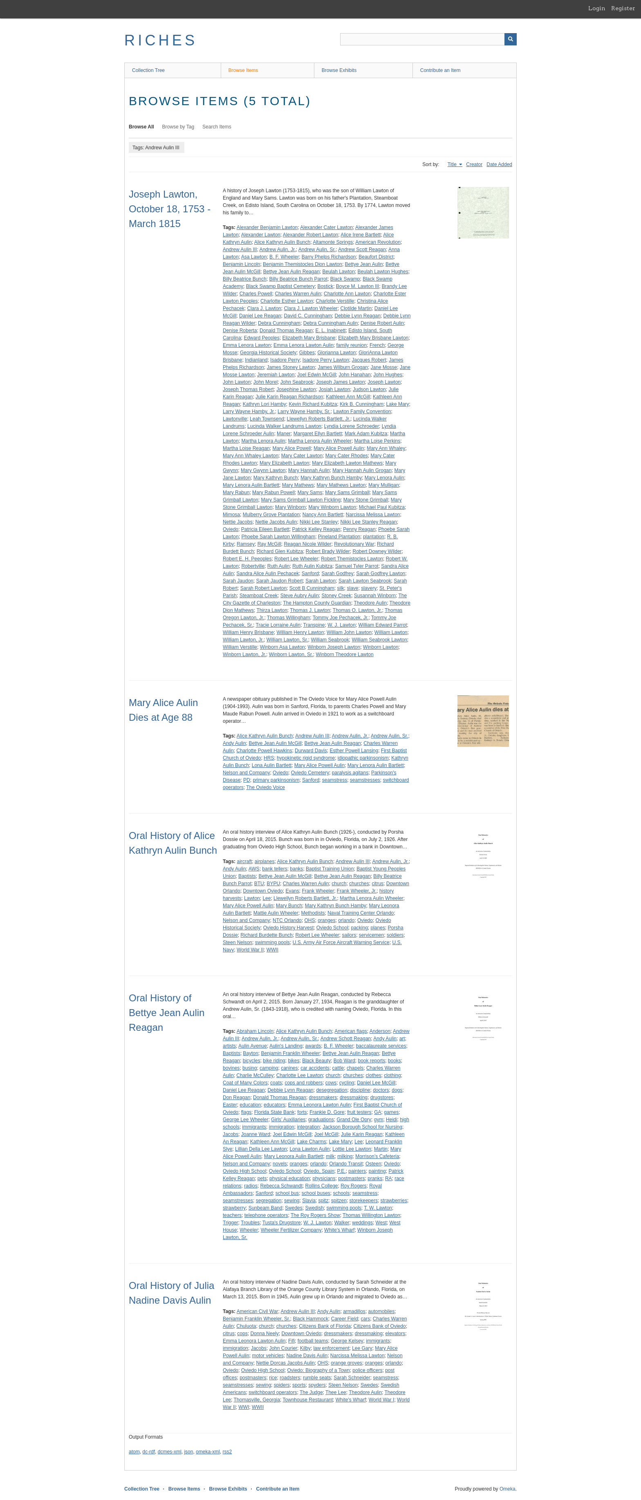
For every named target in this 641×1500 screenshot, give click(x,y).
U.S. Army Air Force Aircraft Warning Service (341, 942)
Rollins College (321, 1186)
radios (251, 1186)
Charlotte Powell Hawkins (264, 750)
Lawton (252, 898)
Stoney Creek (336, 595)
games (391, 1112)
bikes (293, 1061)
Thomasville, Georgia (256, 1400)
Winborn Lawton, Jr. (244, 654)
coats (276, 1083)
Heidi (391, 1119)
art (402, 1038)
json (188, 1452)
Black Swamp (345, 279)
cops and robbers (304, 1083)
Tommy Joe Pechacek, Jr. (341, 618)
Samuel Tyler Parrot (357, 566)
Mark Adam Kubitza (366, 433)
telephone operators (266, 1215)
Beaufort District (376, 257)
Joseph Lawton (384, 382)
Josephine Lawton (296, 389)
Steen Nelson (237, 942)
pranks (375, 1178)
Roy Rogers (353, 1186)
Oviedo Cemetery (310, 773)
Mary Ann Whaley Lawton (250, 456)
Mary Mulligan (383, 485)
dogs (397, 1090)
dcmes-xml (170, 1452)
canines (289, 1068)
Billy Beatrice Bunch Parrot (298, 279)
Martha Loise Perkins (377, 441)
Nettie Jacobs (238, 522)
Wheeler (249, 1230)
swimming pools (272, 942)
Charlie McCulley (254, 1075)
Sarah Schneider (352, 1378)
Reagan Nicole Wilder (307, 544)
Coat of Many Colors (245, 1083)
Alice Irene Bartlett (361, 235)
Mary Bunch (289, 906)
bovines (231, 1068)
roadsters (290, 1378)
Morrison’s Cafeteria (377, 1156)
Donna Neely (264, 1333)
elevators (395, 1333)
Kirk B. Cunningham (361, 404)
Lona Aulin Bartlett (271, 765)
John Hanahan (354, 375)
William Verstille (240, 647)
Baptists (247, 876)
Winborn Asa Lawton (282, 647)
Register (623, 8)
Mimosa (231, 514)
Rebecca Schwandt (281, 1186)
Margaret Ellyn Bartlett (318, 433)
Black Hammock (310, 1319)
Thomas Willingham (288, 618)
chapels (355, 1068)
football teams (313, 1341)
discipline (360, 1090)
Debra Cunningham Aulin (330, 323)
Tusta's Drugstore (281, 1223)
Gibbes (307, 352)
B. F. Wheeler (284, 257)
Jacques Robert (369, 360)
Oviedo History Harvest (288, 928)
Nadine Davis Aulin (306, 1355)
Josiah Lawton (334, 389)
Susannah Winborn (375, 595)
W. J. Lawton (341, 625)
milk (330, 1156)
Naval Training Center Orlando (360, 913)
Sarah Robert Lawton (263, 588)
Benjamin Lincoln (241, 264)
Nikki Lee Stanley (319, 522)
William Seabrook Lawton (379, 640)
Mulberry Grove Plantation (271, 514)
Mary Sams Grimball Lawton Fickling (301, 500)
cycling (346, 1083)
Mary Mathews (298, 485)
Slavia (309, 1200)
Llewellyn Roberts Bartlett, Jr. (318, 419)
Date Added (499, 164)
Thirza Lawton (271, 610)
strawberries (394, 1200)
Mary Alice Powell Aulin (339, 448)
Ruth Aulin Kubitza (312, 566)
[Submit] (510, 39)
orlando (346, 920)
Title (453, 164)
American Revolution (378, 242)
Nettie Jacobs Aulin (276, 522)
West (381, 1223)
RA (388, 1178)
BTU (259, 883)
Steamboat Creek (259, 595)
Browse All (141, 127)
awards (313, 1046)
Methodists (313, 913)
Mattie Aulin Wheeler (275, 913)
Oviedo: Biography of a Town (318, 1370)
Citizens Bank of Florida (325, 1326)
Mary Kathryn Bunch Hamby (331, 478)
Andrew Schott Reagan (345, 1038)
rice (273, 1378)
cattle (338, 1068)
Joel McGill (326, 1134)
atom (134, 1452)
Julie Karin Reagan (361, 1134)
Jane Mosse (384, 367)
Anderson (380, 1031)
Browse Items (243, 70)
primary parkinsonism (276, 780)
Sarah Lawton (320, 581)
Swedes (294, 1208)
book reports (371, 1061)
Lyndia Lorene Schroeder (351, 426)
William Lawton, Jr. (243, 640)
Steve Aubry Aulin (299, 595)
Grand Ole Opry (353, 1119)
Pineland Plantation (339, 537)
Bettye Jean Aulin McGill (275, 743)
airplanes (265, 861)
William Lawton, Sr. (287, 640)
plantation (373, 537)
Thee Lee (335, 1392)
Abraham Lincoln (255, 1031)
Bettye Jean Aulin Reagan (291, 271)
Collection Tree (148, 70)
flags (246, 1112)
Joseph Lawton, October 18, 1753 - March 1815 (170, 209)
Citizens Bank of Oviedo (380, 1326)
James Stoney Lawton (291, 367)
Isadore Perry (285, 360)
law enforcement (331, 1348)
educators (274, 1105)
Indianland (256, 360)
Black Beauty (316, 1061)
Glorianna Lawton (336, 352)
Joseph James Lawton (340, 382)
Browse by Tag (178, 127)
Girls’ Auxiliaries (288, 1119)
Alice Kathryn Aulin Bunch (282, 242)
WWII (272, 950)
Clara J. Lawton (264, 308)
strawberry (234, 1208)
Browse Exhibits (339, 70)
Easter (230, 1105)
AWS (254, 869)
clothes (373, 1075)
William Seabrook (330, 640)
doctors (381, 1090)
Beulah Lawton (339, 271)
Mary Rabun (236, 492)
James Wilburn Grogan (343, 367)
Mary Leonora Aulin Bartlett (293, 1156)
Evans (292, 891)
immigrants (254, 1127)
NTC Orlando (287, 920)
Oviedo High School (244, 1171)
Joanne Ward (255, 1134)
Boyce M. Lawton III (357, 286)
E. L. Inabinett (331, 330)
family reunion (351, 345)
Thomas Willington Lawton (371, 1215)
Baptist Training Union (330, 869)
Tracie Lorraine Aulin (278, 625)
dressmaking (354, 1097)
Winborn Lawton (381, 647)
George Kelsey (347, 1341)
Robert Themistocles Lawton (352, 559)
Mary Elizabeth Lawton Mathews (347, 463)
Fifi (291, 1341)
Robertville (252, 566)
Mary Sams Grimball (347, 492)
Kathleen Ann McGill (348, 397)
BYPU (273, 883)
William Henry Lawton (300, 632)
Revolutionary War (354, 544)
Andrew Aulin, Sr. (317, 249)
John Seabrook (297, 382)
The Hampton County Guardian (317, 603)
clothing (392, 1075)
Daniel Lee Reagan (260, 316)
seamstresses (365, 780)
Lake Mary (397, 404)
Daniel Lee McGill (376, 1083)
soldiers (395, 935)
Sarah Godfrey (338, 573)
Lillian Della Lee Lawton (261, 1149)
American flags (350, 1031)
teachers (232, 1215)
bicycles (251, 1061)
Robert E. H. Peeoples (247, 559)
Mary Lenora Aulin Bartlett (251, 485)
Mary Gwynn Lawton (263, 470)
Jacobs (230, 1134)
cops (242, 1333)
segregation (269, 1200)
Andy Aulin (234, 743)
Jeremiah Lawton (275, 375)
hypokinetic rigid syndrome (306, 758)
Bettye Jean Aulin (364, 264)
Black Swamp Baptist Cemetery (280, 286)
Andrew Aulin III (240, 249)
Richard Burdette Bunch (266, 935)
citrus (377, 883)
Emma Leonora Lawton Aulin (319, 1105)
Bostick (325, 286)
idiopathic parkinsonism (363, 758)
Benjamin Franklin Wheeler (290, 1053)
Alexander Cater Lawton (326, 227)
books (394, 1061)
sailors (349, 935)
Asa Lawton (254, 257)
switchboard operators (273, 1392)
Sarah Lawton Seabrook (364, 581)
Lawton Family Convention (362, 411)
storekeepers (364, 1200)
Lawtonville (235, 419)
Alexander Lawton (260, 235)
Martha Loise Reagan (246, 448)
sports (299, 1385)
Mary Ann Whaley (386, 448)
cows (330, 1083)
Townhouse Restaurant (307, 1400)
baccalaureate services (381, 1046)
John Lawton (237, 382)
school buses (316, 1193)
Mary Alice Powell (291, 448)
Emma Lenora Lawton (247, 345)
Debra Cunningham (279, 323)
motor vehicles (267, 1355)
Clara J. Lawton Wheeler (310, 308)
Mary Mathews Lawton (340, 485)
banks (296, 869)
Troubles (250, 1223)
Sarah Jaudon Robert (279, 581)
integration (308, 1127)
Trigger (230, 1223)
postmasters (351, 1178)
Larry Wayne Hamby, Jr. (249, 411)
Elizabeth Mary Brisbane (308, 338)
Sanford (310, 573)
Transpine (314, 625)
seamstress (334, 780)
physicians (324, 1178)
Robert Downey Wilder (377, 551)
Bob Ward (344, 1061)
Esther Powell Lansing (353, 750)
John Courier (283, 1348)
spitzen (339, 1200)
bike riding (274, 1061)
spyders (316, 1385)
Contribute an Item (440, 70)
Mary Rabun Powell (273, 492)
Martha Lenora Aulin (263, 441)
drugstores (382, 1097)
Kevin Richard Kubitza (313, 404)
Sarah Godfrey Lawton (380, 573)
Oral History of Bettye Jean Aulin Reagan (166, 1012)
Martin (381, 1149)
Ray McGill (269, 544)
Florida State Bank (274, 1112)
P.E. (341, 1171)
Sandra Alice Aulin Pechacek (267, 573)
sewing (291, 1200)
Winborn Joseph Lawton (333, 647)
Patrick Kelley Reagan (316, 529)
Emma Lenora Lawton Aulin (303, 345)
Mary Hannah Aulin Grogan (362, 470)
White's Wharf (339, 1230)
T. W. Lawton (378, 1208)
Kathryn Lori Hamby (264, 404)
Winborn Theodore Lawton (344, 654)
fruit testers (359, 1112)
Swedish (314, 1208)
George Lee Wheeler (245, 1119)
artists (229, 1046)
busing (249, 1068)
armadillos (354, 1311)
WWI (243, 1407)
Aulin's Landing (286, 1046)
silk (340, 588)
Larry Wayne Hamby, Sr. (304, 411)
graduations (321, 1119)
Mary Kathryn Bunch (275, 478)
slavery (369, 588)
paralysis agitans (350, 773)
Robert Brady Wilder (328, 551)
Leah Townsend (267, 419)
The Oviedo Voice (265, 787)
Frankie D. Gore (326, 1112)
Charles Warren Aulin (298, 294)
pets (262, 1178)
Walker (342, 1223)
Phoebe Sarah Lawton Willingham (278, 537)
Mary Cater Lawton (302, 456)
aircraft (244, 861)
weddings (362, 1223)
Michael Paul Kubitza (382, 507)
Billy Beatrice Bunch (245, 279)
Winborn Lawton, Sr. (291, 654)
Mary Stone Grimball (365, 500)
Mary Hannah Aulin (308, 470)
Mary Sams (310, 492)
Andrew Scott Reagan (362, 249)
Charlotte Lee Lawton (299, 1075)
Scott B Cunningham (311, 588)
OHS (309, 920)
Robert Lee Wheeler (296, 559)
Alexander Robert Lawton (310, 235)
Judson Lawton (369, 389)
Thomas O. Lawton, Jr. (357, 610)
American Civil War (257, 1311)
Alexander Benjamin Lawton (267, 227)
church (339, 883)
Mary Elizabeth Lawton (284, 463)
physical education (289, 1178)
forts (302, 1112)
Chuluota (246, 1326)
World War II (250, 950)
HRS (269, 758)
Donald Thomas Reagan (286, 330)
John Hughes (387, 375)
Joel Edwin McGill (316, 375)
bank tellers (274, 869)
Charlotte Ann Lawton (347, 294)
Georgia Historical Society (268, 352)
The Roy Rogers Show (315, 1215)
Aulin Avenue (252, 1046)
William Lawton (391, 632)
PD (246, 780)
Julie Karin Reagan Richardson (289, 397)
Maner (284, 433)
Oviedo (230, 529)
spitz (323, 1200)
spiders (282, 1385)
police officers (367, 1370)
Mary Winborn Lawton (332, 507)
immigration (281, 1127)
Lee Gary (362, 1348)
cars (365, 1319)
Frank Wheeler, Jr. (357, 891)
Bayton (250, 1053)
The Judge (311, 1392)
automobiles (381, 1311)
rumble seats (317, 1378)
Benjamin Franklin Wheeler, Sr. (256, 1319)
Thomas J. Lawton (310, 610)
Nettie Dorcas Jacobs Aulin (285, 1363)
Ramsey (246, 544)
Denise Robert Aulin (382, 323)
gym (378, 1119)
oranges (326, 920)
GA (377, 1112)
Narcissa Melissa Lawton (373, 514)
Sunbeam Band (265, 1208)
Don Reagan (236, 1097)
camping (269, 1068)
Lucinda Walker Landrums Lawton (284, 426)
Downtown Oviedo (262, 891)
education (250, 1105)
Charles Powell (256, 294)
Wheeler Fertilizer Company (291, 1230)
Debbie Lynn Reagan (358, 316)
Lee (266, 898)
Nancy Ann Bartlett (323, 514)
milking (344, 1156)
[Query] (428, 39)
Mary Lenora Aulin (384, 478)
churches (359, 883)
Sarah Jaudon (238, 581)
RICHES (160, 40)
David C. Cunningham (308, 316)
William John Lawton (349, 632)
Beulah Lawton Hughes (383, 271)
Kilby (305, 1348)
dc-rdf (148, 1452)
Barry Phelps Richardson (329, 257)
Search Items (216, 127)
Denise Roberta (240, 330)
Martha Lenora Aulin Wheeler (319, 441)
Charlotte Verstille (335, 301)
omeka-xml (208, 1452)
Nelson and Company (246, 773)
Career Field (344, 1319)
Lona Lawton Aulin (309, 1149)
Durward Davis (311, 750)
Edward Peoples (261, 338)
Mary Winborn (290, 507)
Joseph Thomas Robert (248, 389)
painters (357, 1171)
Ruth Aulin (278, 566)
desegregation (331, 1090)
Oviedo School (332, 928)
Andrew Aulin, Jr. (277, 249)
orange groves (346, 1363)
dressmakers (323, 1097)
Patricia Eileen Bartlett (265, 529)
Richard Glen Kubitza (280, 551)
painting (377, 1171)
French (377, 345)
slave (353, 588)
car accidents (314, 1068)
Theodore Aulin (370, 603)
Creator (474, 164)
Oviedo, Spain (318, 1171)
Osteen (373, 1164)
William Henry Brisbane (248, 632)
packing (359, 928)
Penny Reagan (359, 529)
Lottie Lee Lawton (351, 1149)
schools (341, 1193)
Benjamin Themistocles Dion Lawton (302, 264)
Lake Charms (311, 1142)
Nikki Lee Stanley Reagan (369, 522)
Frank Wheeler (318, 891)
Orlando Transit (346, 1164)
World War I (381, 1400)
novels (280, 1164)
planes (378, 928)
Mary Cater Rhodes (346, 456)
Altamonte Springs (333, 242)
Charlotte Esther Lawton (286, 301)
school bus (287, 1193)
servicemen (371, 935)
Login (596, 8)
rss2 (227, 1452)
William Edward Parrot (383, 625)
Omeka (507, 1489)
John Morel (265, 382)
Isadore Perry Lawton (326, 360)
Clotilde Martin (356, 308)
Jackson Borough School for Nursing (362, 1127)
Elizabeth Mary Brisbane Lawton (373, 338)
